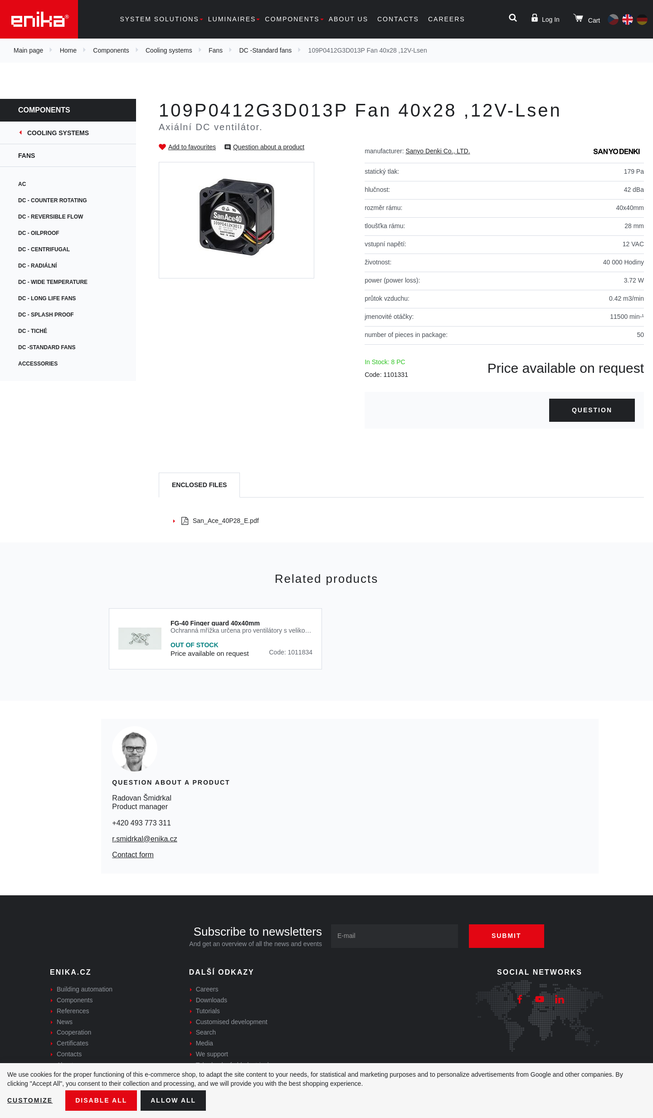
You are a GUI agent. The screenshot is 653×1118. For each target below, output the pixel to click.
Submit (506, 935)
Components (292, 19)
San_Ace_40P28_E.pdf (220, 520)
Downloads (211, 1000)
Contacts (398, 19)
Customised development (232, 1021)
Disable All (101, 1100)
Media (204, 1043)
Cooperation (74, 1032)
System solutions (159, 19)
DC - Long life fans (47, 298)
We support (212, 1054)
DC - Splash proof (46, 315)
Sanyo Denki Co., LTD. (437, 151)
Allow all (173, 1100)
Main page (28, 50)
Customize (30, 1100)
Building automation (84, 989)
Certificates (72, 1043)
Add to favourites (192, 147)
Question (592, 410)
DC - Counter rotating (52, 200)
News (65, 1021)
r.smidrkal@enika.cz (144, 839)
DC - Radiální (37, 266)
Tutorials (208, 1011)
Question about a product (268, 147)
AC (22, 184)
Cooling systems (169, 50)
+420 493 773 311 (141, 823)
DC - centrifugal (44, 249)
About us (348, 19)
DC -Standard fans (265, 50)
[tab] (199, 485)
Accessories (38, 364)
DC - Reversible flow (50, 217)
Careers (446, 19)
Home (68, 50)
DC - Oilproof (38, 233)
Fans (216, 50)
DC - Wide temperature (53, 282)
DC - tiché (32, 331)
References (73, 1011)
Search (206, 1032)
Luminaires (232, 19)
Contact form (133, 855)
